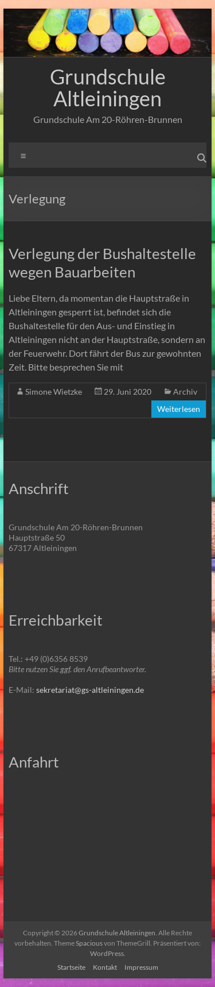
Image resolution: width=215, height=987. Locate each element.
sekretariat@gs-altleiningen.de (90, 690)
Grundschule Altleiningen (108, 87)
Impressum (141, 967)
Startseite (71, 967)
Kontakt (105, 967)
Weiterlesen (178, 409)
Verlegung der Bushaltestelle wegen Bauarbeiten (102, 262)
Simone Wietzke (53, 391)
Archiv (185, 391)
